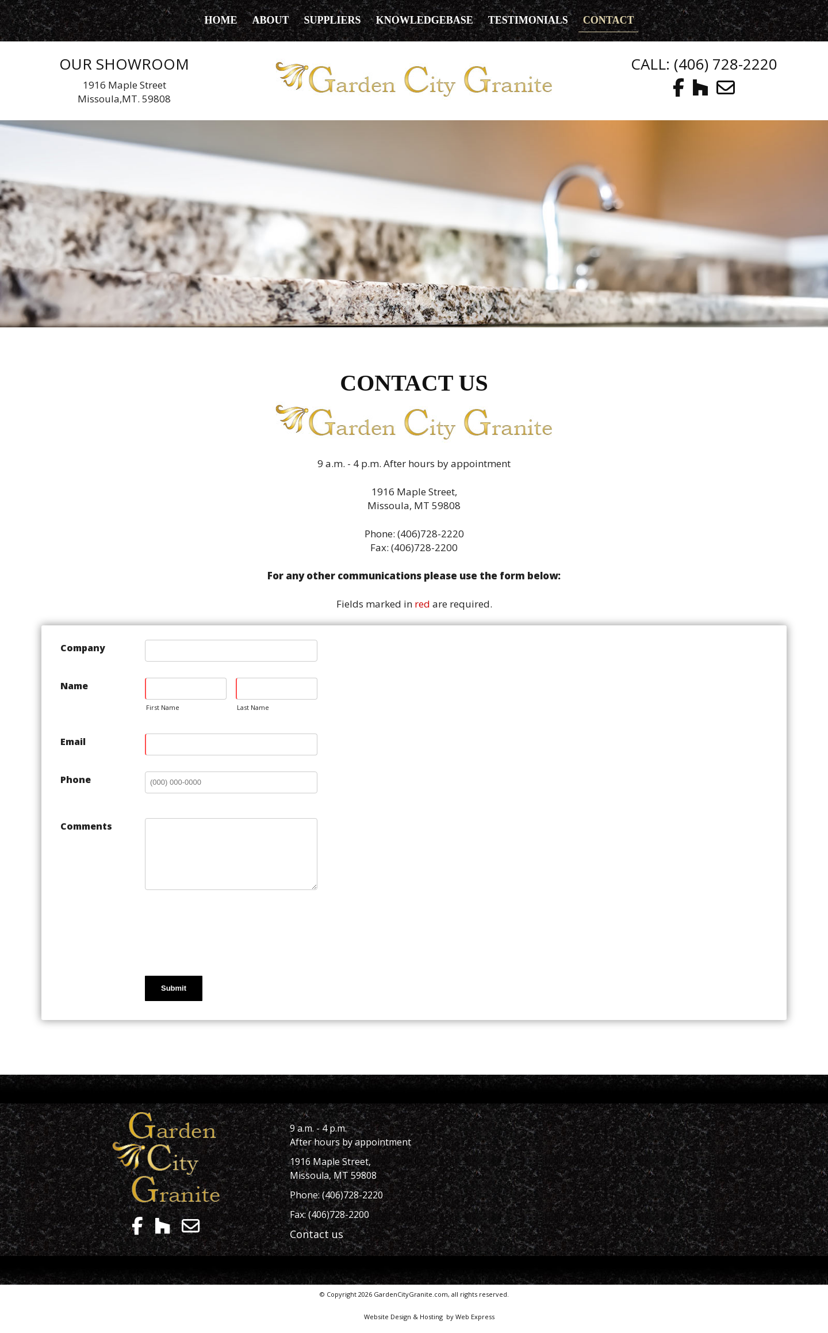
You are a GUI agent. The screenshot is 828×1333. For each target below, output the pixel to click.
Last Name (253, 707)
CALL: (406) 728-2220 (704, 64)
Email (73, 741)
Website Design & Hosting (403, 1316)
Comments (86, 826)
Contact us (316, 1234)
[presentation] (232, 932)
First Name (162, 707)
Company (82, 647)
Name (74, 685)
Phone (75, 779)
